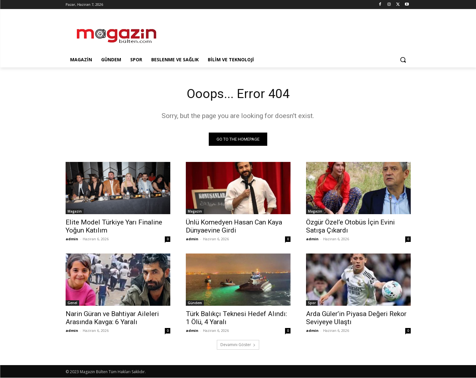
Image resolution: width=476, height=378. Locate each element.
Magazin (75, 211)
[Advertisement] (286, 32)
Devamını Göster (238, 345)
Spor (312, 303)
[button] (403, 59)
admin (72, 239)
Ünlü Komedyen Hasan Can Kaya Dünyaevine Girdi (234, 226)
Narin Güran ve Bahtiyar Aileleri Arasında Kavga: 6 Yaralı (112, 318)
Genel (72, 303)
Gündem (195, 303)
